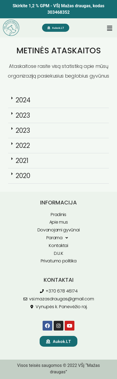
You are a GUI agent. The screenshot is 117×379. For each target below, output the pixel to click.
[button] (109, 28)
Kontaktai (58, 245)
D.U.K (58, 253)
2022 (23, 145)
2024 (23, 100)
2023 (23, 115)
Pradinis (58, 214)
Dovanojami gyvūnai (58, 230)
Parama (58, 238)
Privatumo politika (59, 261)
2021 (22, 160)
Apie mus (58, 222)
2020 (23, 175)
